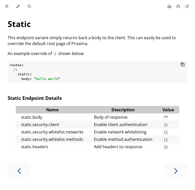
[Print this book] (170, 6)
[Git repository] (178, 6)
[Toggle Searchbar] (29, 6)
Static (19, 23)
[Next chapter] (176, 170)
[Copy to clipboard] (182, 65)
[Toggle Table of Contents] (6, 6)
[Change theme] (18, 6)
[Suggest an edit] (187, 6)
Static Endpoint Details (35, 98)
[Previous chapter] (19, 170)
